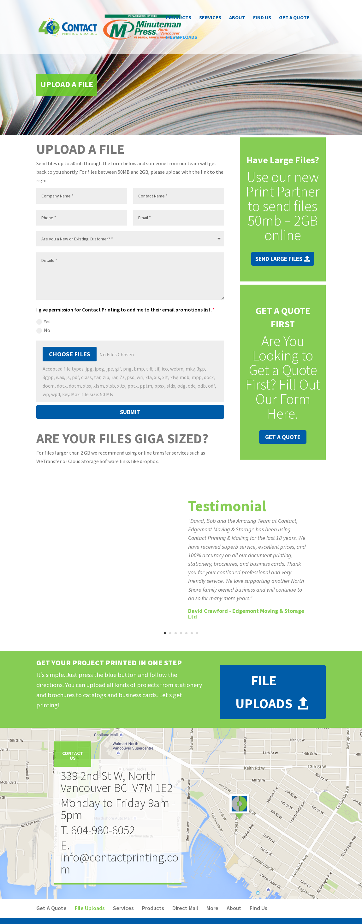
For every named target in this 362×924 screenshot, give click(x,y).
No (43, 330)
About (237, 18)
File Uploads (181, 37)
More (212, 908)
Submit (130, 412)
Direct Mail (185, 908)
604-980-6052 (103, 830)
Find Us (262, 18)
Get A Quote (294, 18)
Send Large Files (278, 259)
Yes (43, 321)
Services (210, 18)
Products (178, 18)
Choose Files (69, 354)
